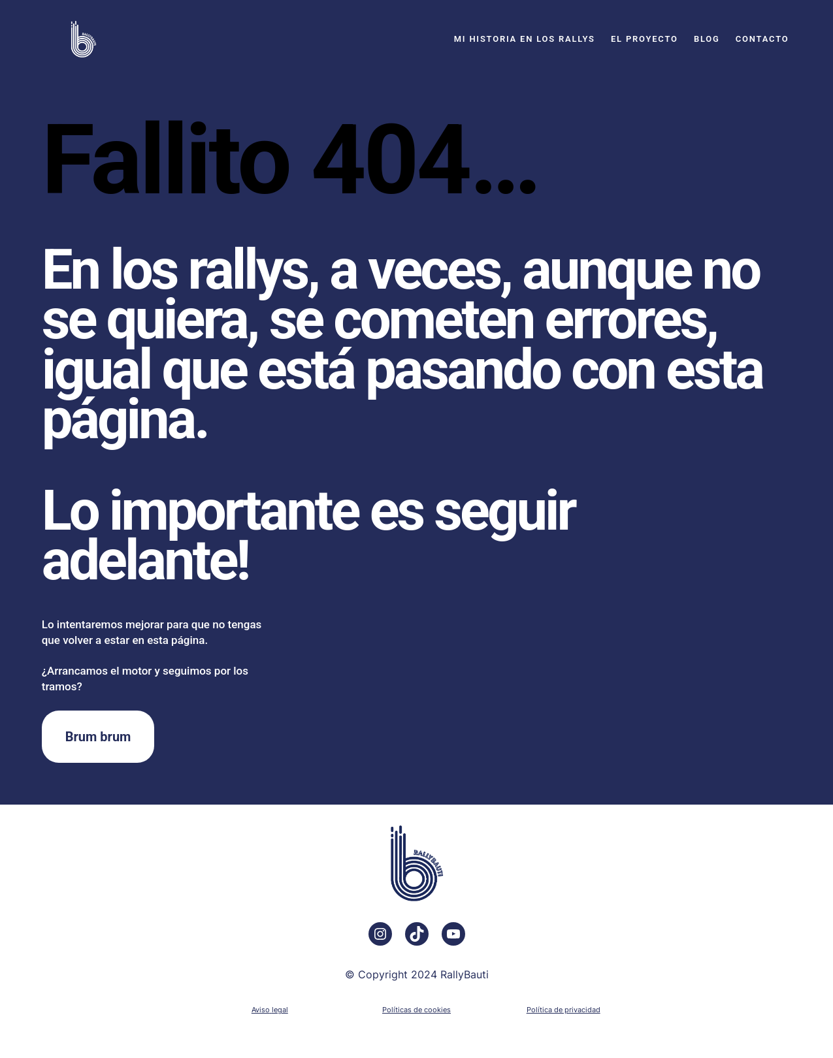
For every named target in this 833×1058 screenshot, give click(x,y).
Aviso (261, 1009)
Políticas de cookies (416, 1009)
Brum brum (98, 737)
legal (280, 1009)
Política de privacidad (563, 1009)
